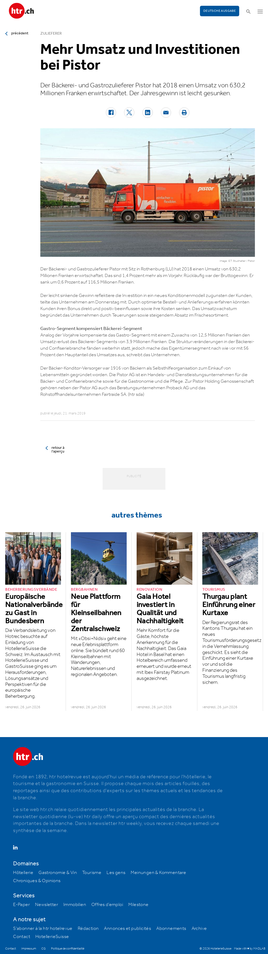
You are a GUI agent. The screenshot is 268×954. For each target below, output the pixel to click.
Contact (21, 936)
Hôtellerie (23, 872)
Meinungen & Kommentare (158, 872)
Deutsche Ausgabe (219, 10)
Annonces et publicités (127, 928)
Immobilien (74, 904)
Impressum (28, 948)
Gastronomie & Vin (57, 872)
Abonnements (171, 928)
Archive (199, 928)
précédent (19, 33)
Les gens (116, 872)
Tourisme (91, 872)
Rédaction (88, 928)
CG (43, 948)
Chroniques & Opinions (36, 880)
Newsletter (46, 904)
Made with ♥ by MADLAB (249, 948)
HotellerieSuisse (52, 936)
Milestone (138, 904)
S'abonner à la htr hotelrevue (42, 928)
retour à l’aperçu (58, 449)
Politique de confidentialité (67, 948)
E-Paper (21, 904)
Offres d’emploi (107, 904)
